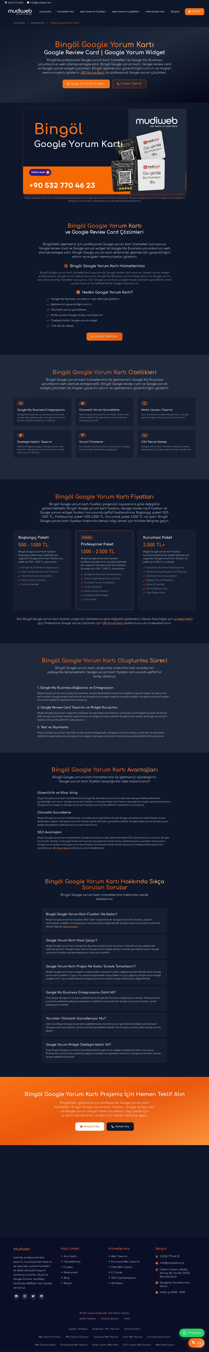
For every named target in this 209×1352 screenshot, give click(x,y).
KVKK (127, 1319)
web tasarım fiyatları (93, 11)
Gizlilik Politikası (87, 1319)
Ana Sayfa (19, 23)
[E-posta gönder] (39, 2)
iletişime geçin (70, 927)
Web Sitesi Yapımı (165, 1346)
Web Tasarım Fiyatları (77, 1338)
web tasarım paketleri (126, 11)
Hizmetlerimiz (37, 23)
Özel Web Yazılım (120, 1267)
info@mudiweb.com (172, 1263)
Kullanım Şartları (110, 1319)
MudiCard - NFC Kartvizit (105, 1330)
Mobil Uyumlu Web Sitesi (105, 1346)
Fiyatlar (67, 1267)
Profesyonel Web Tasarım (73, 1346)
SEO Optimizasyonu (122, 1278)
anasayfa (45, 11)
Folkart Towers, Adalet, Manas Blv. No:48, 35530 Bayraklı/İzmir (175, 1274)
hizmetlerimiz (65, 11)
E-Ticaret (115, 1273)
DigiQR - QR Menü (78, 1330)
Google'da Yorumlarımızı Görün (175, 1285)
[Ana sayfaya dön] (20, 12)
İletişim (66, 1284)
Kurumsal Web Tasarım (124, 1262)
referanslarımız (155, 11)
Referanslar (69, 1273)
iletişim (175, 11)
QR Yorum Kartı (93, 72)
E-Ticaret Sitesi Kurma (158, 1338)
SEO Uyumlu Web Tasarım (137, 1346)
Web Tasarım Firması (50, 1338)
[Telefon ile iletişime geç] (14, 2)
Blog (65, 1278)
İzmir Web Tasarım (132, 1338)
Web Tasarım (117, 1257)
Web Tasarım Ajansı (45, 1346)
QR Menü (115, 1284)
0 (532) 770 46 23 (170, 1257)
